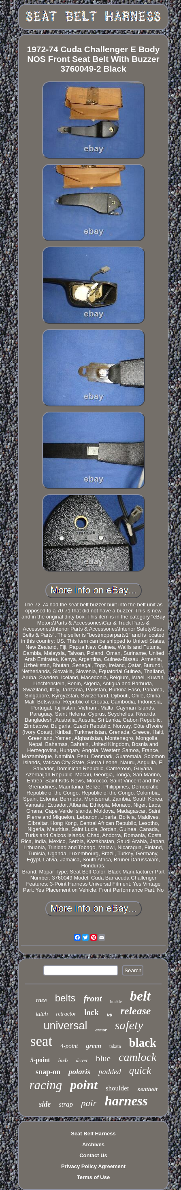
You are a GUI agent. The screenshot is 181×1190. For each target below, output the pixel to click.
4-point (69, 1046)
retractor (66, 1014)
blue (103, 1058)
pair (88, 1103)
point (84, 1084)
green (93, 1045)
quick (140, 1070)
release (135, 1011)
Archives (93, 1144)
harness (125, 1101)
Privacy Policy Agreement (93, 1166)
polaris (79, 1071)
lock (91, 1012)
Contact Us (93, 1155)
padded (109, 1071)
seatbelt (147, 1089)
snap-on (48, 1072)
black (143, 1042)
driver (81, 1060)
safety (129, 1025)
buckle (116, 1001)
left (109, 1015)
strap (66, 1104)
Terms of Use (93, 1177)
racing (45, 1085)
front (92, 998)
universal (65, 1026)
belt (140, 995)
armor (100, 1029)
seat (41, 1041)
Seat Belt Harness (93, 1133)
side (45, 1104)
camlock (137, 1057)
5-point (40, 1059)
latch (42, 1014)
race (41, 1000)
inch (63, 1060)
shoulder (118, 1088)
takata (115, 1046)
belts (65, 997)
